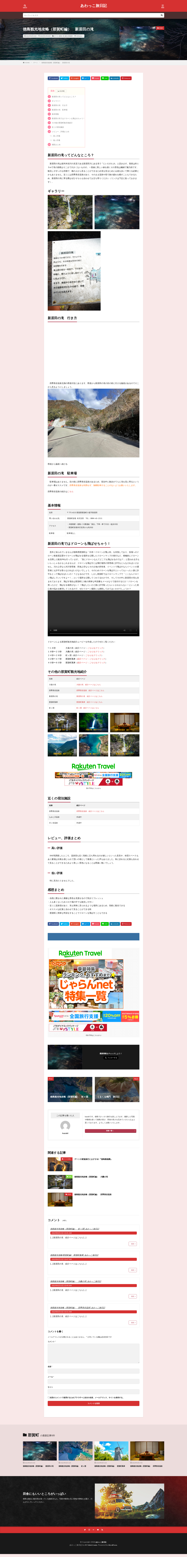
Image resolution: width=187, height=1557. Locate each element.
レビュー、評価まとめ (58, 131)
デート (56, 36)
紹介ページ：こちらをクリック (91, 659)
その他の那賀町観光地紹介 (60, 122)
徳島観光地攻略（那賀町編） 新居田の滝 (56, 63)
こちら (70, 491)
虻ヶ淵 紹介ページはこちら (87, 708)
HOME (27, 63)
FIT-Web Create (90, 1548)
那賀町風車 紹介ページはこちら (89, 702)
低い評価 (55, 140)
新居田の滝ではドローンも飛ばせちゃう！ (66, 118)
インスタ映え (67, 1159)
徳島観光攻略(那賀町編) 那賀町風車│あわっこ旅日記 (74, 1255)
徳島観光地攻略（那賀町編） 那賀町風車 (111, 1467)
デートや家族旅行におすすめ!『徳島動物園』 (97, 1159)
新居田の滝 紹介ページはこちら (89, 696)
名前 (50, 1366)
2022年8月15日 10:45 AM (62, 1233)
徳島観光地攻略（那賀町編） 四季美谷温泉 (96, 1194)
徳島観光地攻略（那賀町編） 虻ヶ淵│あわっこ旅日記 (74, 1229)
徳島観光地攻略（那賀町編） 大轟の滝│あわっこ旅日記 (75, 1281)
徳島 (60, 36)
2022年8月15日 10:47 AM (62, 1259)
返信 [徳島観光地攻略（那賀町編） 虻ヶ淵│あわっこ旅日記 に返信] (132, 1244)
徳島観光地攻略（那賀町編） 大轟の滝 (94, 1176)
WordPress (114, 1548)
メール (51, 1377)
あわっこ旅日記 (93, 5)
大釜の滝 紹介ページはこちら (88, 684)
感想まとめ (54, 144)
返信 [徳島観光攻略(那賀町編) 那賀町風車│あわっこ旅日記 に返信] (132, 1270)
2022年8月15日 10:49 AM (62, 1285)
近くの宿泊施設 (56, 127)
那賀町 (70, 36)
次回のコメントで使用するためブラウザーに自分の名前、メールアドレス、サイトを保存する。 (87, 1397)
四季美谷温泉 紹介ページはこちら (90, 690)
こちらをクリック (95, 648)
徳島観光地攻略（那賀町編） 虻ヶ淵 (74, 1466)
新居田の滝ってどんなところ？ (62, 96)
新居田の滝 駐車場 (57, 109)
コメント (52, 1341)
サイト (50, 1387)
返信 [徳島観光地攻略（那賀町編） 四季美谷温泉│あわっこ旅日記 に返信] (132, 1322)
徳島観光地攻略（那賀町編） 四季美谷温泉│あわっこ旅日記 (77, 1307)
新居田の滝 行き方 (57, 105)
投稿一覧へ (110, 1131)
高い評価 (55, 135)
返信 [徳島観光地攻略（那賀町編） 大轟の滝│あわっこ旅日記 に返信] (132, 1296)
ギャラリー (54, 100)
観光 (66, 36)
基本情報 (53, 114)
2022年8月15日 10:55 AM (62, 1312)
